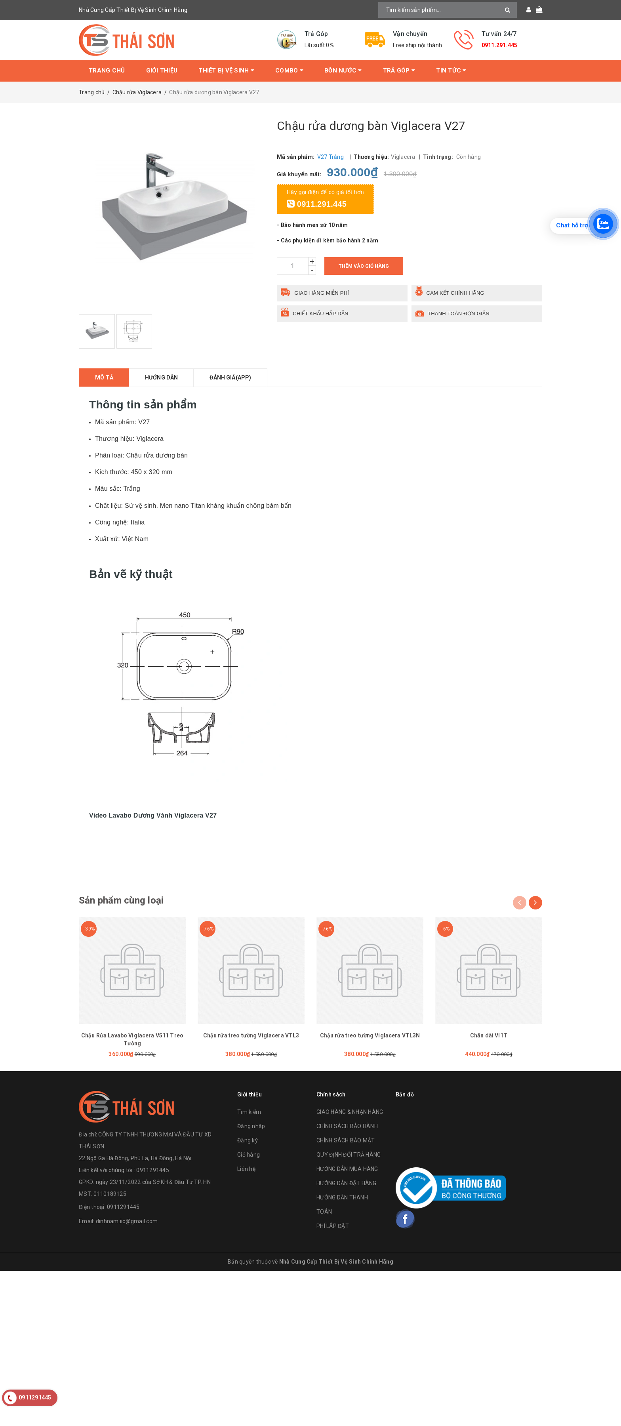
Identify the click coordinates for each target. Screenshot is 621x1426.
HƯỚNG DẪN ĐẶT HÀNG (346, 1183)
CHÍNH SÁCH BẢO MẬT (345, 1140)
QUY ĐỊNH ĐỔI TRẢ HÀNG (348, 1154)
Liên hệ (246, 1169)
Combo (289, 70)
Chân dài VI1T (488, 1035)
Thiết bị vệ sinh (226, 70)
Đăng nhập (251, 1126)
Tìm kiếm (249, 1112)
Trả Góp (399, 70)
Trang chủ (107, 70)
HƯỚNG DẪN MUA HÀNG (347, 1169)
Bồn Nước (343, 70)
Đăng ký (247, 1140)
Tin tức (451, 70)
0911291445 (123, 1207)
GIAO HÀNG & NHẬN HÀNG (349, 1112)
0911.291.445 (500, 45)
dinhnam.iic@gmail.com (127, 1221)
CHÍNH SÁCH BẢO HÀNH (347, 1126)
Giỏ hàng (248, 1154)
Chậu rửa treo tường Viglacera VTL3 (251, 1035)
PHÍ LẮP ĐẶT (332, 1226)
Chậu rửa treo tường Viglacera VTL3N (370, 1035)
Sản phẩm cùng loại (121, 900)
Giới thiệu (162, 70)
